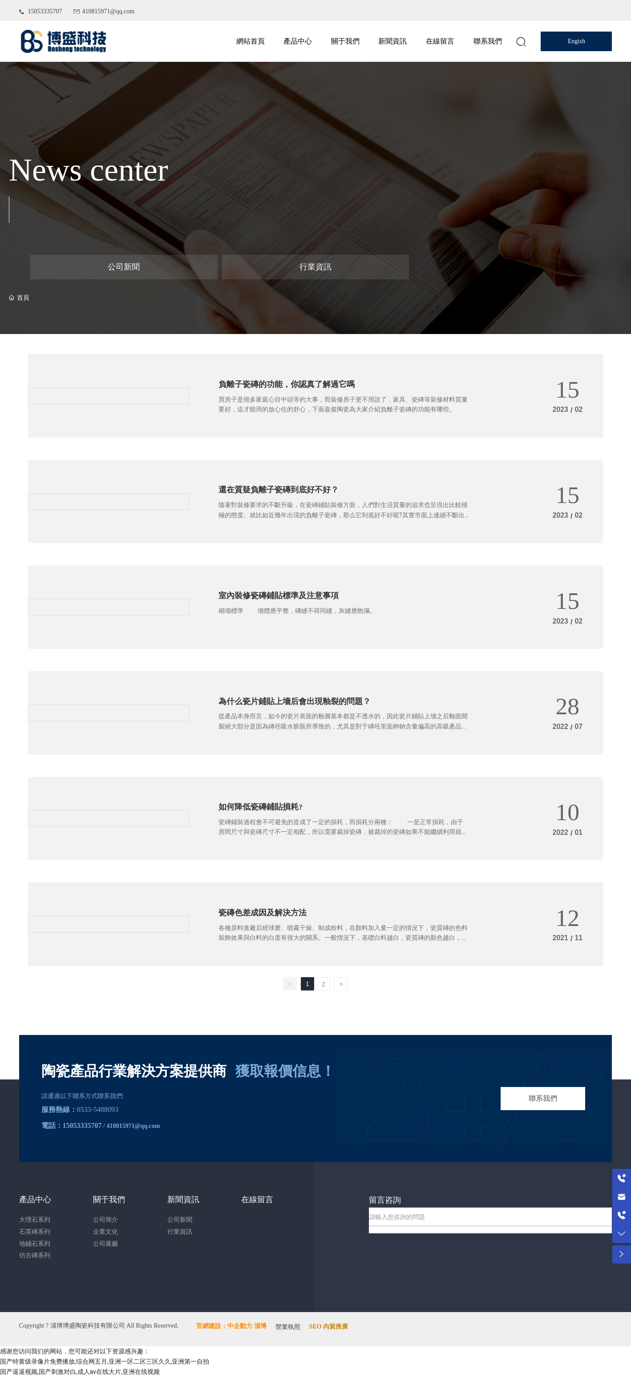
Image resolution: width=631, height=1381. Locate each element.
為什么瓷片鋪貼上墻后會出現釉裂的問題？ (303, 705)
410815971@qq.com (108, 11)
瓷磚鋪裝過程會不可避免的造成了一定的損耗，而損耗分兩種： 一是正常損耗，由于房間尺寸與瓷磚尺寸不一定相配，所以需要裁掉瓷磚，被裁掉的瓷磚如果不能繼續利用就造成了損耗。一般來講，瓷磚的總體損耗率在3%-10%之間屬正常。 (343, 837)
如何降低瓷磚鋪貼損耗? (265, 811)
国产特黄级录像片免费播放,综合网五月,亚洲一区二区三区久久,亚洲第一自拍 (104, 1365)
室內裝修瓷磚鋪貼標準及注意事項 (285, 599)
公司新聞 (124, 266)
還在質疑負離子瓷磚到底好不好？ (285, 492)
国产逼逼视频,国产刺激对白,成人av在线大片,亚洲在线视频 (80, 1375)
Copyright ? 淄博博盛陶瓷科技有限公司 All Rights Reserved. (99, 1329)
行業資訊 (315, 266)
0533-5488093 (97, 1113)
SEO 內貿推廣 (328, 1331)
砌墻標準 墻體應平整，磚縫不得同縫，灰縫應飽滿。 (297, 614)
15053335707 (45, 11)
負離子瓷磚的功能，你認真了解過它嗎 (294, 386)
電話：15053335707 (71, 1129)
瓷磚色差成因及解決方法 (267, 917)
